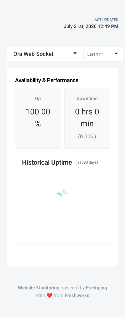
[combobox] (45, 54)
